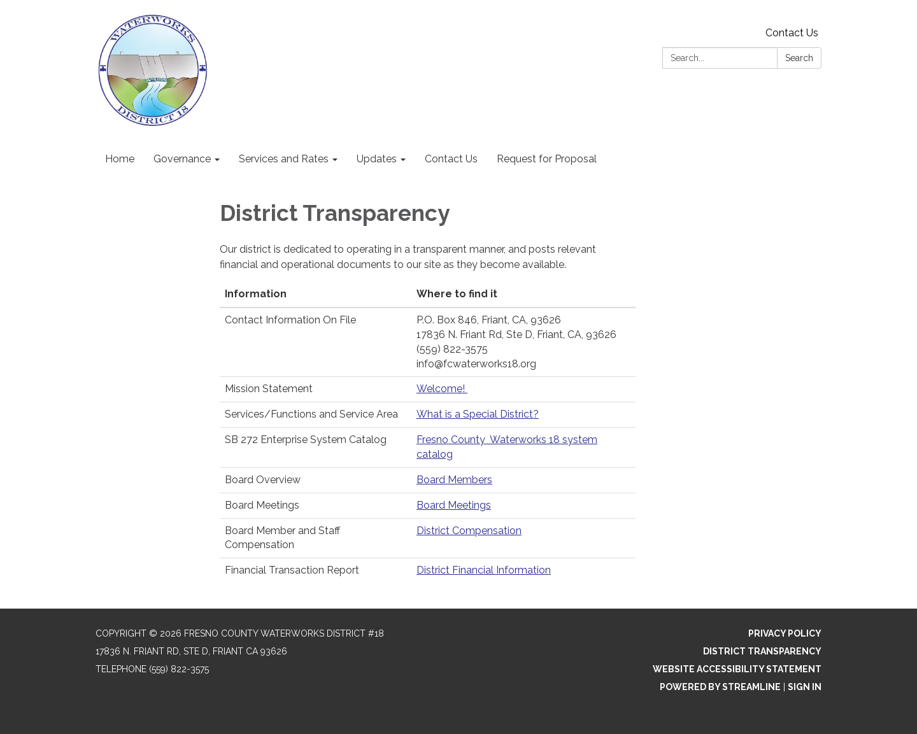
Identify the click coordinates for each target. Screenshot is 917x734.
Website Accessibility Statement (737, 669)
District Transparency (762, 651)
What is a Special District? (477, 414)
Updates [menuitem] (377, 159)
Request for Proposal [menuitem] (547, 159)
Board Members (454, 480)
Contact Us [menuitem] (451, 159)
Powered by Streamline (720, 687)
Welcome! (441, 389)
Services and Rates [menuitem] (284, 159)
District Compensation (469, 531)
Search (799, 58)
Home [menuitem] (119, 159)
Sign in (804, 687)
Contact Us (791, 33)
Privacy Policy (784, 633)
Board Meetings (453, 505)
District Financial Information (483, 570)
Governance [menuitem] (182, 159)
